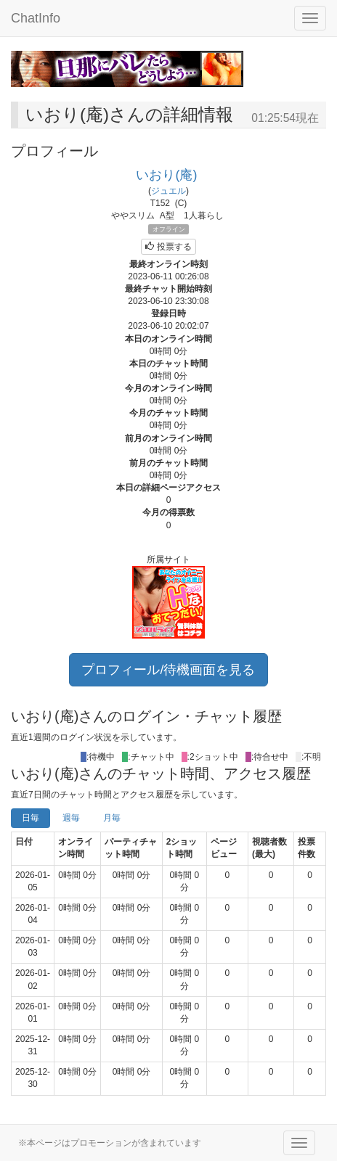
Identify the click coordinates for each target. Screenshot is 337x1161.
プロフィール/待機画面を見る (168, 669)
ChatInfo (35, 18)
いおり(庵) (166, 175)
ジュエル (168, 191)
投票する (168, 247)
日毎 (30, 818)
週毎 (71, 818)
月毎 (112, 818)
